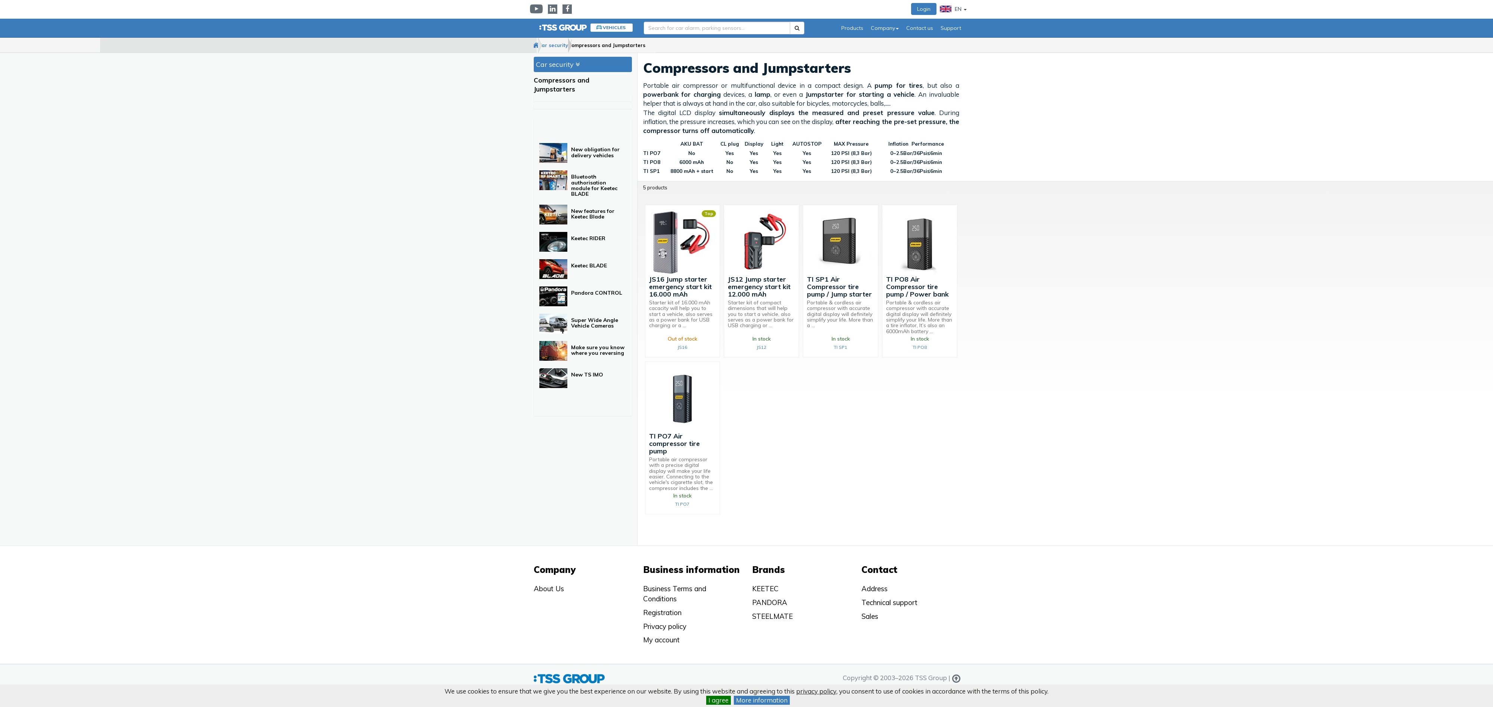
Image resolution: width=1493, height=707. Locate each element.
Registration (662, 612)
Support (951, 28)
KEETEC (765, 588)
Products (852, 28)
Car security (577, 45)
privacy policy (816, 691)
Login (924, 9)
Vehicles (614, 27)
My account (661, 639)
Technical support (889, 602)
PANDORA (769, 602)
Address (874, 588)
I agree (718, 700)
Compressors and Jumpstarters (646, 45)
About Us (549, 588)
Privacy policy (664, 626)
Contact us (919, 28)
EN (953, 9)
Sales (869, 616)
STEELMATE (772, 616)
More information (762, 700)
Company (885, 28)
